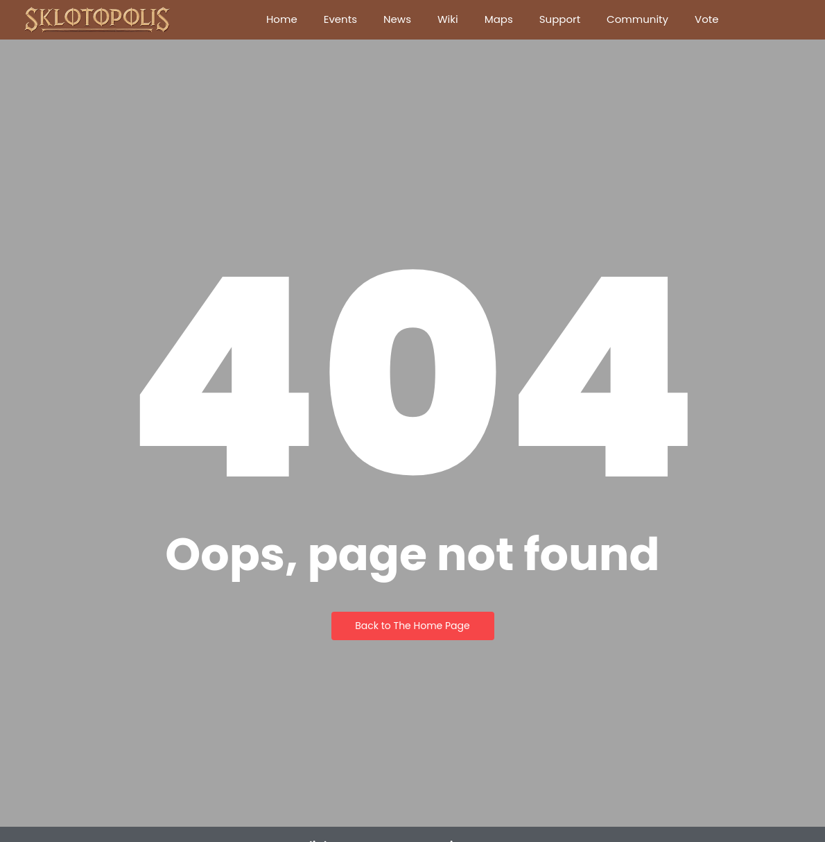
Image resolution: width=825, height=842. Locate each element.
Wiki (447, 19)
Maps (499, 19)
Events (340, 19)
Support (559, 19)
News (397, 19)
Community (637, 19)
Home (281, 19)
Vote (707, 19)
